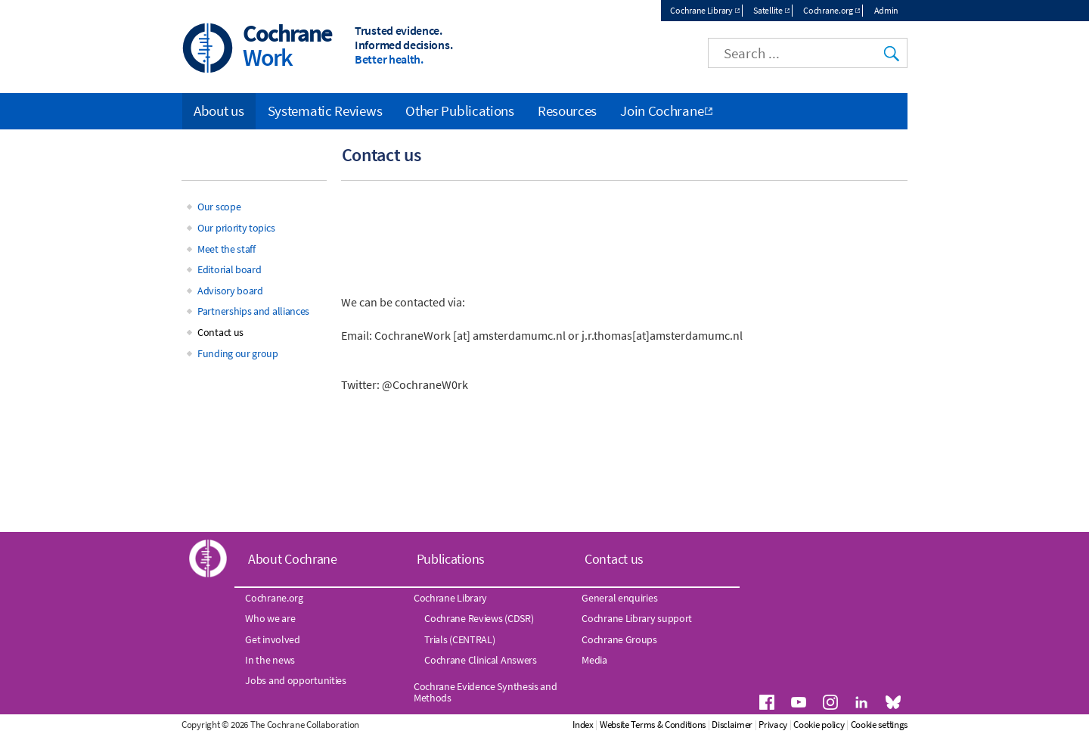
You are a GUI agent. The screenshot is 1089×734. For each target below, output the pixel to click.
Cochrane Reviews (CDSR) (478, 618)
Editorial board (229, 269)
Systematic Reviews (325, 110)
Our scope (218, 206)
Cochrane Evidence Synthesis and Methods (485, 692)
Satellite (767, 10)
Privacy (773, 724)
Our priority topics (236, 228)
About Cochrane (292, 559)
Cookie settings (879, 724)
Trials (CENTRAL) (459, 639)
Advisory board (230, 290)
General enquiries (619, 598)
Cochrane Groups (619, 639)
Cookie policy (818, 724)
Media (594, 660)
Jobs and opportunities (295, 680)
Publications (451, 559)
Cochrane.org (827, 10)
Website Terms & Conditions (653, 724)
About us (219, 110)
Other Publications (459, 110)
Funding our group (237, 353)
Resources (567, 110)
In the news (270, 660)
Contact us (220, 332)
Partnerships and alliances (253, 311)
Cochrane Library (701, 10)
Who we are (270, 618)
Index (583, 724)
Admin (886, 10)
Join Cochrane (661, 110)
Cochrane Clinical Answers (480, 660)
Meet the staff (226, 249)
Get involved (272, 639)
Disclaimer (732, 724)
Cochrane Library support (637, 618)
